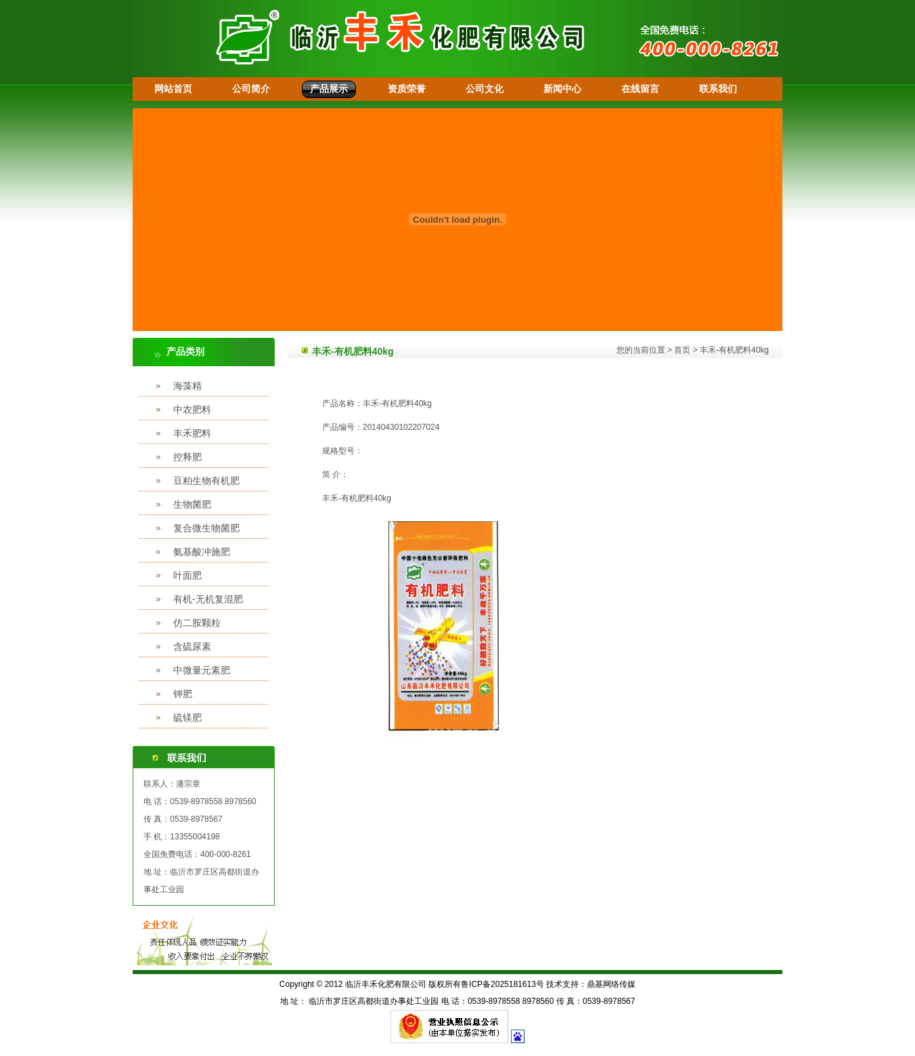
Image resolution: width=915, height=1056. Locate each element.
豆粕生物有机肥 (206, 480)
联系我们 (718, 88)
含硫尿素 (192, 646)
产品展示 (329, 88)
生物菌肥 (192, 504)
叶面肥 (187, 575)
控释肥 (187, 457)
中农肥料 (192, 409)
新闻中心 (562, 88)
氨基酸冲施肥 (201, 551)
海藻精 (187, 385)
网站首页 (173, 88)
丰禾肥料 (192, 433)
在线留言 (640, 88)
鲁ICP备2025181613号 (502, 984)
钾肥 (182, 693)
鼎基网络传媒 (611, 984)
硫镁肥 (187, 717)
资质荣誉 (407, 88)
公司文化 (485, 88)
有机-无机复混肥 (208, 599)
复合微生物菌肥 (206, 528)
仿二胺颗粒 (197, 622)
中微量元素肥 (201, 670)
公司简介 (251, 88)
